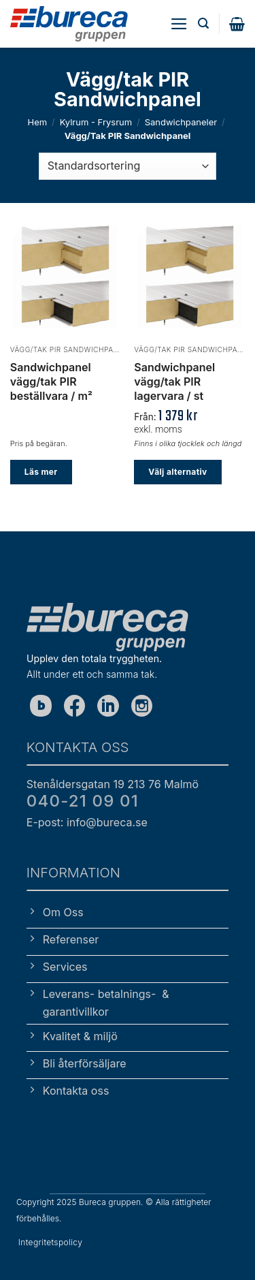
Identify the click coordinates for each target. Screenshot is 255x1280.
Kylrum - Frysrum (96, 121)
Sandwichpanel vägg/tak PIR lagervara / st (174, 381)
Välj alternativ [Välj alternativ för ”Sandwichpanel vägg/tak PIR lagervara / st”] (177, 472)
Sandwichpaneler (181, 121)
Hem (37, 121)
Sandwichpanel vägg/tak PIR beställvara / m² (51, 381)
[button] (179, 24)
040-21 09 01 (83, 801)
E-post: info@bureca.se (87, 822)
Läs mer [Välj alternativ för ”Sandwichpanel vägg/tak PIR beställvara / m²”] (41, 472)
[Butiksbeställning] (127, 166)
